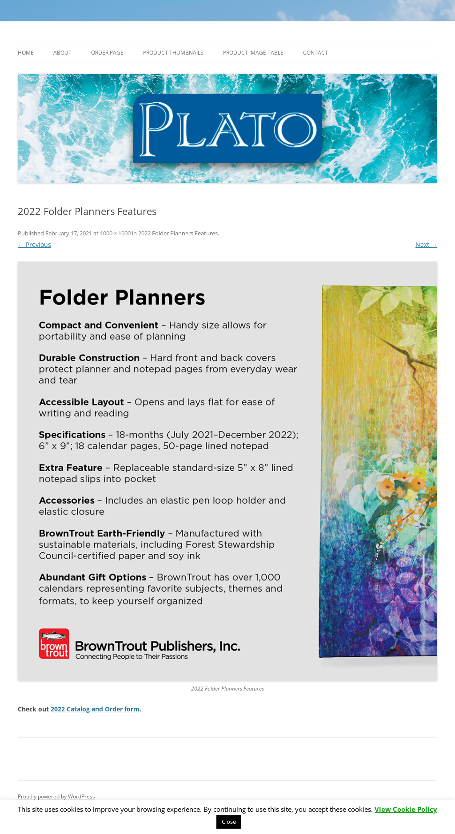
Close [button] (229, 822)
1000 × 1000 (115, 233)
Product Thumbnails (173, 52)
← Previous (34, 244)
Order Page (107, 52)
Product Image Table (253, 52)
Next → (426, 244)
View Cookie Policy (406, 809)
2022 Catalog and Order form (95, 709)
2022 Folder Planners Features (178, 233)
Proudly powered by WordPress (56, 796)
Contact (315, 52)
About (62, 52)
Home (26, 52)
